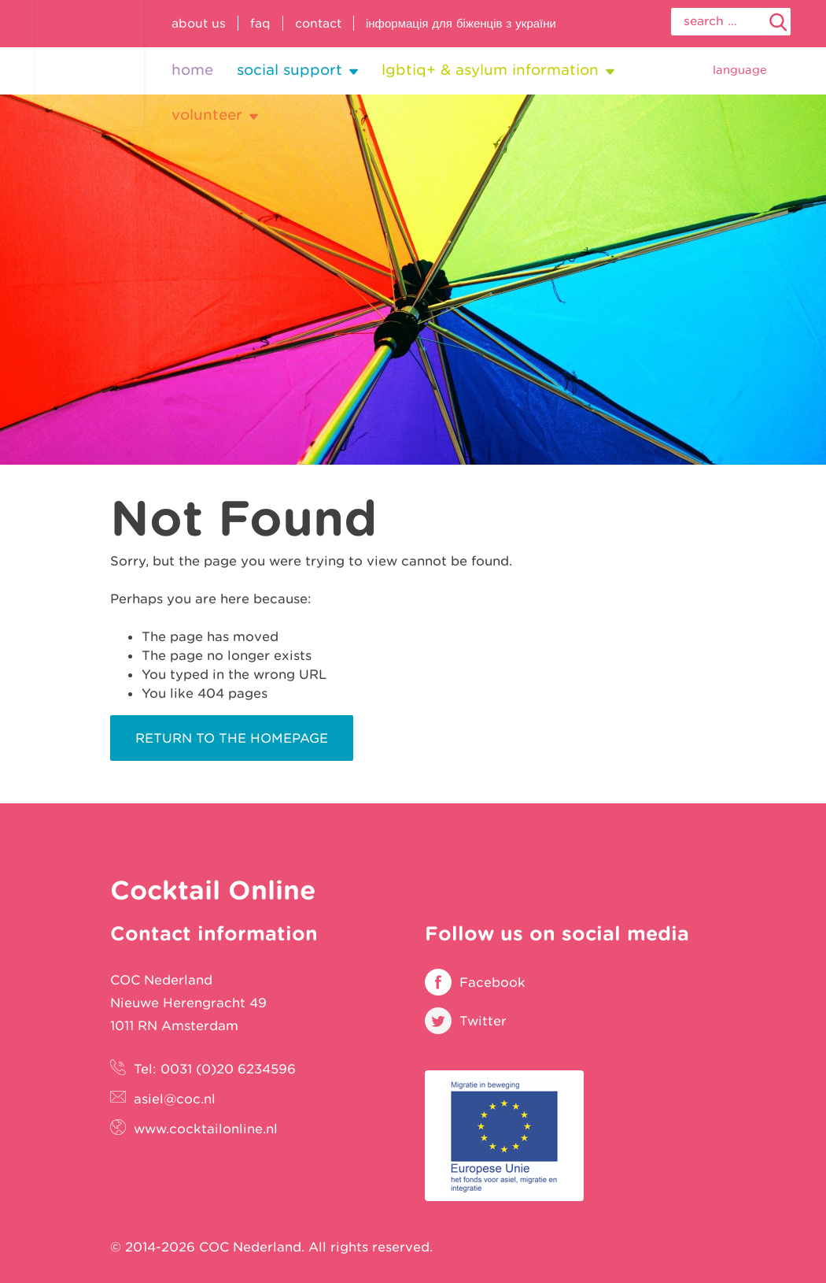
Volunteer (206, 115)
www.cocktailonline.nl (206, 1129)
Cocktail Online (89, 65)
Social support (289, 70)
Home (192, 70)
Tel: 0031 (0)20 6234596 (215, 1069)
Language (740, 69)
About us (198, 23)
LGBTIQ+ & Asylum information (490, 70)
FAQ (260, 23)
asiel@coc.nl (175, 1099)
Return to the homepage (231, 738)
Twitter (483, 1021)
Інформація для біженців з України (461, 23)
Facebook (492, 982)
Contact (318, 23)
